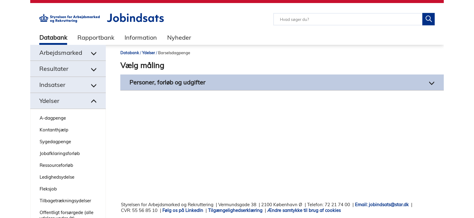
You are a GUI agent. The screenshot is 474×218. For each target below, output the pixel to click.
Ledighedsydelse (57, 177)
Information (141, 37)
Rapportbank (95, 37)
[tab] (48, 37)
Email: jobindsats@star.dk (382, 204)
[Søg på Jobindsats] (428, 19)
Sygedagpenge (55, 141)
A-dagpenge (53, 118)
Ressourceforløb (56, 165)
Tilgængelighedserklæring (235, 210)
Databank (53, 37)
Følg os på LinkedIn (182, 210)
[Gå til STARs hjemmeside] (69, 21)
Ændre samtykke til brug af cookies (304, 210)
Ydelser (148, 52)
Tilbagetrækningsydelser (65, 200)
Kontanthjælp (54, 130)
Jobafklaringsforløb (60, 153)
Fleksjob (48, 189)
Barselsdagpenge (174, 52)
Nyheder (179, 37)
